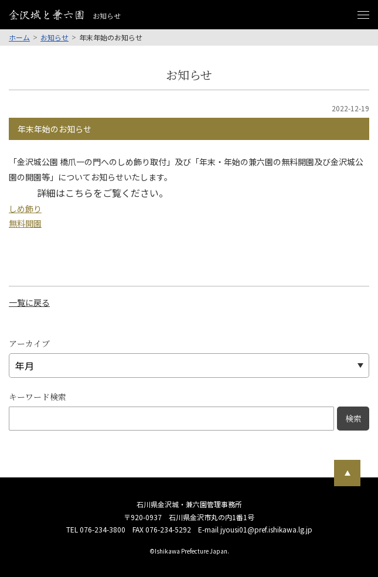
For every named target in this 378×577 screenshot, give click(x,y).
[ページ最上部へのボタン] (347, 473)
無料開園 (25, 223)
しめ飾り (25, 208)
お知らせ (54, 37)
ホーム (19, 37)
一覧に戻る (29, 302)
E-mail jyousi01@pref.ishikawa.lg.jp (255, 529)
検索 (353, 418)
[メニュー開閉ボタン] (363, 14)
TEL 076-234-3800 (95, 529)
